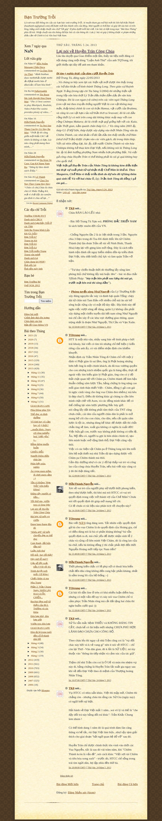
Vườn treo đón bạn (40, 623)
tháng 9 (35, 385)
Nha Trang (35, 582)
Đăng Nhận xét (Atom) (81, 792)
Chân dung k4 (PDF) (34, 261)
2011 (31, 664)
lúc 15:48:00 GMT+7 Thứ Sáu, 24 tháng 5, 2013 (90, 554)
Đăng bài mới (31, 314)
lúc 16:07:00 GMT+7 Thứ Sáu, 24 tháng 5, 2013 (90, 680)
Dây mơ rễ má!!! (39, 559)
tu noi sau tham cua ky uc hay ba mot (37, 129)
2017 (31, 352)
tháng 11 (35, 376)
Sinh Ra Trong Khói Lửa (37, 230)
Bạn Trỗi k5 (30, 244)
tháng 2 (35, 651)
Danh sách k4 (31, 258)
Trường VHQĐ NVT (35, 215)
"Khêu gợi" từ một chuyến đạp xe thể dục (41, 535)
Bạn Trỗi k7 (30, 237)
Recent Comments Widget (43, 203)
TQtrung (74, 335)
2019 (31, 343)
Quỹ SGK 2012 (32, 285)
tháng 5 (35, 401)
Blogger (45, 690)
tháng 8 (35, 389)
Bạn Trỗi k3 (30, 247)
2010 (31, 668)
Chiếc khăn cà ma (39, 578)
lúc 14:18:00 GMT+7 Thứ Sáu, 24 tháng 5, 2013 (90, 510)
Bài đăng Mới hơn (67, 784)
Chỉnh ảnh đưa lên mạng (37, 317)
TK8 (71, 208)
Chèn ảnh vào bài (33, 321)
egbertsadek (40, 91)
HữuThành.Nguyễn (34, 121)
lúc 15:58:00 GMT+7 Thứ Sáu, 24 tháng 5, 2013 (90, 610)
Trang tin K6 (30, 240)
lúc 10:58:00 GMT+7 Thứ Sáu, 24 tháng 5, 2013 (90, 327)
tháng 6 (35, 397)
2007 (31, 680)
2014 (31, 364)
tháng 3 (35, 647)
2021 (31, 335)
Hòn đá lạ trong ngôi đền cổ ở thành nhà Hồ (40, 635)
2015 (31, 360)
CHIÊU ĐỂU (37, 451)
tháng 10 (36, 380)
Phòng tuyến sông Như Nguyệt (90, 291)
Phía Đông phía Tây (40, 410)
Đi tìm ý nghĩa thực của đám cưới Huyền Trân (85, 73)
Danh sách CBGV (33, 219)
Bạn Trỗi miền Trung (35, 251)
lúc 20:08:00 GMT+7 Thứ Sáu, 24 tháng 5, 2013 (90, 767)
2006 (31, 684)
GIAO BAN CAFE (40, 405)
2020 (31, 339)
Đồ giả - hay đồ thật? (41, 554)
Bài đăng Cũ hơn (128, 784)
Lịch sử (66, 192)
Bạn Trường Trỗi (40, 17)
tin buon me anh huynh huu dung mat (37, 98)
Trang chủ (98, 784)
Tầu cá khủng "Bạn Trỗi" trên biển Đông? (40, 486)
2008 (31, 676)
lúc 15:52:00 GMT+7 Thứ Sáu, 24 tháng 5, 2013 (90, 580)
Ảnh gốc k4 (30, 265)
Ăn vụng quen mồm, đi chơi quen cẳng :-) (41, 475)
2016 (31, 356)
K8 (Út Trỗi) (30, 233)
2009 (31, 672)
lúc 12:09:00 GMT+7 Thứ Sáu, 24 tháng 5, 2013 (90, 476)
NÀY (82, 522)
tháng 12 (36, 372)
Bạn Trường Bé (32, 281)
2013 (31, 368)
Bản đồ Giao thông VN (36, 324)
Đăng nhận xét (66, 776)
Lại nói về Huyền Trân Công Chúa (85, 51)
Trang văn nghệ (32, 254)
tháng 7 (35, 393)
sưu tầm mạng (79, 192)
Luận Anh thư (37, 550)
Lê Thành (40, 176)
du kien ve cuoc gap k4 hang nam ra (38, 163)
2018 (31, 347)
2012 (31, 659)
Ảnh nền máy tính (33, 268)
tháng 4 (35, 643)
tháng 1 (35, 655)
